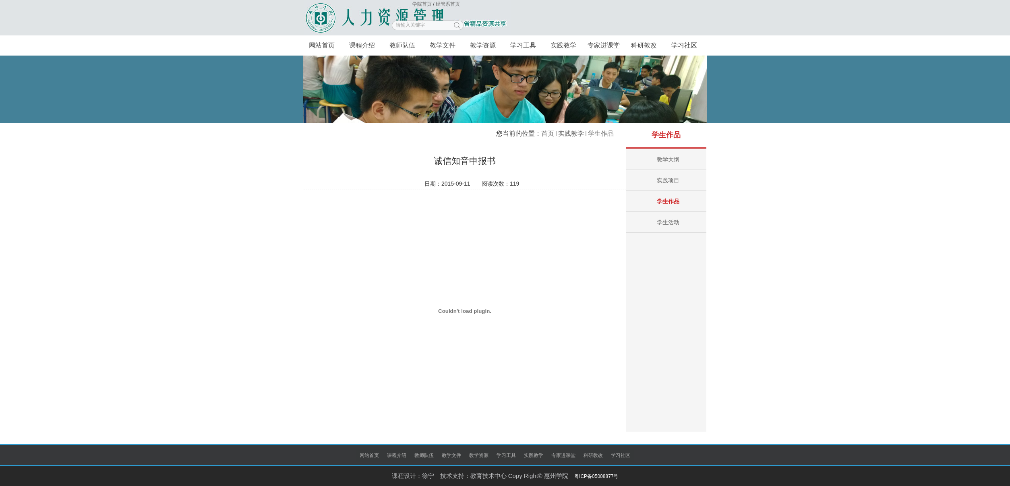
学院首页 (422, 4)
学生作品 (601, 133)
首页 (547, 133)
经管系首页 (448, 4)
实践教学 (571, 133)
